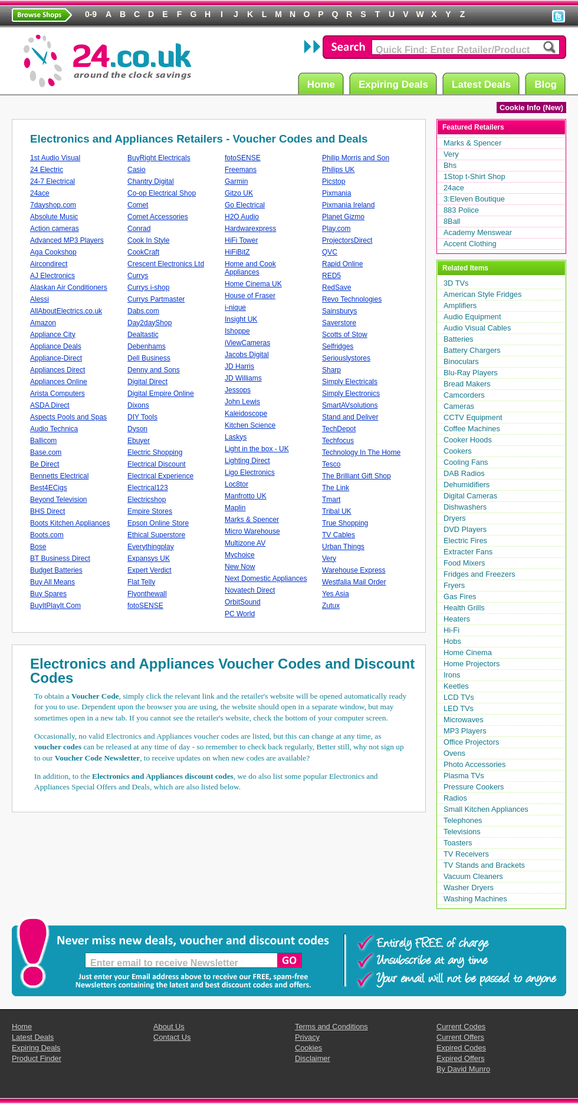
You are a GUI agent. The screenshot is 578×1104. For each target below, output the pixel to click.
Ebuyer (138, 441)
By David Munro (463, 1069)
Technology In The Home (361, 452)
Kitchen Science (250, 425)
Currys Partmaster (156, 299)
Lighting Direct (247, 461)
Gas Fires (460, 596)
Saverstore (339, 323)
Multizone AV (245, 543)
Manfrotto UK (246, 496)
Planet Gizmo (343, 217)
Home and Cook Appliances (250, 268)
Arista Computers (57, 393)
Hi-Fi (451, 630)
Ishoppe (237, 331)
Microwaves (464, 719)
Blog (547, 83)
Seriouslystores (346, 358)
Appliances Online (58, 382)
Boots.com (47, 535)
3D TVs (456, 283)
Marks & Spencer (252, 519)
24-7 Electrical (52, 181)
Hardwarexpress (250, 228)
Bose (38, 547)
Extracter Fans (468, 551)
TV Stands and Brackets (484, 865)
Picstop (333, 181)
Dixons (138, 405)
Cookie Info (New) (531, 107)
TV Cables (338, 535)
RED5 (331, 276)
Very (329, 558)
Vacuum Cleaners (473, 876)
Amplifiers (460, 305)
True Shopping (345, 523)
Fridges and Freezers (479, 574)
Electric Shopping (154, 452)
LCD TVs (459, 697)
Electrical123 (147, 488)
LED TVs (459, 708)
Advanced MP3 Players (67, 240)
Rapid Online (342, 264)
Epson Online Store (158, 523)
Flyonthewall (147, 594)
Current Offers (460, 1037)
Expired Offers (460, 1058)
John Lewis (242, 402)
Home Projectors (472, 663)
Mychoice (240, 555)
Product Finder (36, 1058)
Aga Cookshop (53, 252)
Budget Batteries (56, 570)
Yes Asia (335, 594)
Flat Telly (141, 582)
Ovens (454, 753)
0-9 (91, 14)
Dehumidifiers (467, 484)
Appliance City (52, 334)
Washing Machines (475, 898)
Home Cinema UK (253, 284)
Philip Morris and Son (355, 158)
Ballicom (43, 441)
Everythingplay (150, 547)
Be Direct (44, 464)
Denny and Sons (153, 370)
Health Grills (464, 607)
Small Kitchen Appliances (486, 809)
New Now (240, 567)
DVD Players (465, 529)
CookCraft (143, 252)
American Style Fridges (482, 294)
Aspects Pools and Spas (68, 417)
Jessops (238, 390)
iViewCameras (247, 343)
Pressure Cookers (474, 786)
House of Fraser (250, 296)
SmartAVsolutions (349, 405)
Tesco (331, 464)
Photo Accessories (474, 764)
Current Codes (460, 1026)
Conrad (138, 228)
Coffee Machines (472, 428)
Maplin (235, 508)
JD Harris (239, 366)
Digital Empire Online (160, 393)
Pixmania (336, 193)
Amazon (43, 323)
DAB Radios (464, 473)
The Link (335, 488)
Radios (455, 798)
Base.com (45, 452)
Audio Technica (54, 429)
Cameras (459, 406)
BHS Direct (47, 511)
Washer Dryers (469, 887)
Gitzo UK (239, 193)
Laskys (236, 437)
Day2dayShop (149, 323)
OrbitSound (243, 602)
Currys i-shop (148, 287)
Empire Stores (149, 511)
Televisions (462, 831)
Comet (137, 205)
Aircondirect (48, 264)
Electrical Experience (160, 476)
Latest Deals (483, 83)
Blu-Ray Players (471, 372)
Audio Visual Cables (477, 327)
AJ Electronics (52, 276)
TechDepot (339, 429)
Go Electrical (245, 205)
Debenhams (146, 346)
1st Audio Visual (55, 158)
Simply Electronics (351, 393)
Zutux (331, 605)
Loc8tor (236, 484)
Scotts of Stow (344, 334)
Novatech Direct (250, 590)
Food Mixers (464, 562)
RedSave (336, 287)
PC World (240, 614)
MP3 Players (465, 730)
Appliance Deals (55, 346)
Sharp (331, 370)
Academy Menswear (478, 232)
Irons (452, 674)
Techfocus (338, 441)
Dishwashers (465, 507)
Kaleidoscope (246, 413)
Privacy (307, 1037)
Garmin (236, 181)
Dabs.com (143, 311)
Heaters (457, 618)
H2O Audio (242, 217)
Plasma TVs (464, 775)
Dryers (455, 518)
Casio (136, 170)
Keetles (456, 686)
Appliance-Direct (56, 358)
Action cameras (54, 228)
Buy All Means (52, 582)
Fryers (454, 585)
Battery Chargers (472, 350)
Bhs (450, 165)
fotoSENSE (145, 605)
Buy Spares (48, 594)
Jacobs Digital (247, 355)
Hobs (452, 641)
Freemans (241, 170)
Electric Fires (465, 540)
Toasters (458, 842)
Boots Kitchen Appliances (70, 523)
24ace (40, 193)
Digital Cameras (470, 495)
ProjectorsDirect (347, 240)
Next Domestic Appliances (266, 578)
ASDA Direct (50, 405)
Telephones (463, 820)
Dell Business (148, 358)
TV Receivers (466, 854)
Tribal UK (337, 511)
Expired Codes (461, 1047)
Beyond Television (58, 499)
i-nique (235, 307)
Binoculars (461, 361)
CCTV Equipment (473, 417)
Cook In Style (148, 240)
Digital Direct (147, 382)
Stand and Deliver (350, 417)
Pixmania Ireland (348, 205)
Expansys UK (148, 558)
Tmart (331, 499)
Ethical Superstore (156, 535)
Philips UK (338, 170)
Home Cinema (468, 652)
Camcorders (464, 395)
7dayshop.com (53, 205)
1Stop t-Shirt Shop (474, 176)
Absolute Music (54, 217)
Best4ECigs (48, 488)
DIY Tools (142, 417)
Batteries (459, 339)
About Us (169, 1026)
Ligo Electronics (250, 472)
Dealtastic (143, 334)
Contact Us (172, 1037)
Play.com (336, 228)
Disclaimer (312, 1058)
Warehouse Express (354, 570)
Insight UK (241, 319)
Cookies (308, 1047)
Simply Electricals (349, 382)
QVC (329, 252)
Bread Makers (467, 383)
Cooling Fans (466, 462)
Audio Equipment (472, 316)
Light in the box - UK (257, 449)
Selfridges (337, 346)
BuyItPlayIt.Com (55, 605)
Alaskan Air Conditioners (68, 287)
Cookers (458, 451)
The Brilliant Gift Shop (356, 476)
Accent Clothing (470, 243)
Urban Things (343, 547)
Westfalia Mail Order (354, 582)
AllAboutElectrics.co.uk (66, 311)
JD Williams (243, 378)
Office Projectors (471, 742)
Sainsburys (339, 311)
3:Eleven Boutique (474, 198)
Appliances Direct (57, 370)
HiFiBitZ (237, 252)
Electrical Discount (156, 464)
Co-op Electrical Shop (161, 193)
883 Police (461, 210)
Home (323, 83)
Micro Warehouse (252, 531)
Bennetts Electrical (59, 476)
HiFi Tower (241, 240)
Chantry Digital (150, 181)
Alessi (39, 299)
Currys (137, 276)
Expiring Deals (395, 83)
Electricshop (146, 499)
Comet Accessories (157, 217)
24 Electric (46, 170)
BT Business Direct (60, 558)
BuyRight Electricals (159, 158)
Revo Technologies (352, 299)
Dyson (137, 429)
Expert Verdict (149, 570)
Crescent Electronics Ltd (165, 264)
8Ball (452, 221)
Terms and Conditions (331, 1026)
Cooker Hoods (468, 439)
